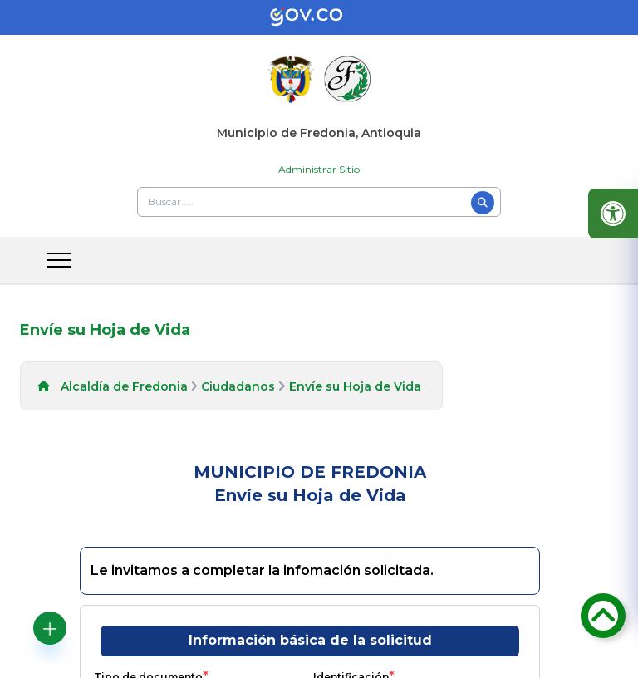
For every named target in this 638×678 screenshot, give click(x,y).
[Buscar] (482, 202)
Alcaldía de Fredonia (124, 386)
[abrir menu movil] (59, 260)
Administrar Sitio (319, 169)
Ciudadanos (238, 386)
